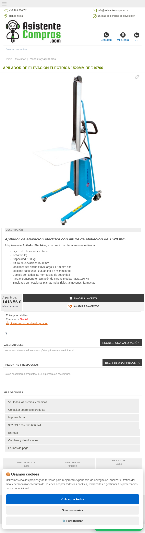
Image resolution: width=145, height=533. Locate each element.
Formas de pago (18, 448)
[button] (137, 77)
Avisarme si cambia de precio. (27, 323)
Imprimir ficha (16, 417)
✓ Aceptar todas (72, 499)
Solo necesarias (72, 510)
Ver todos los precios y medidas (27, 402)
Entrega (13, 432)
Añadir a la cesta (83, 298)
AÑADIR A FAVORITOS (83, 306)
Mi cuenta (123, 36)
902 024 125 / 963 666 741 (24, 425)
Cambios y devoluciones (23, 440)
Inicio (9, 58)
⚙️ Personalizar (72, 520)
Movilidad (20, 58)
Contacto (106, 36)
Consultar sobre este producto (26, 409)
